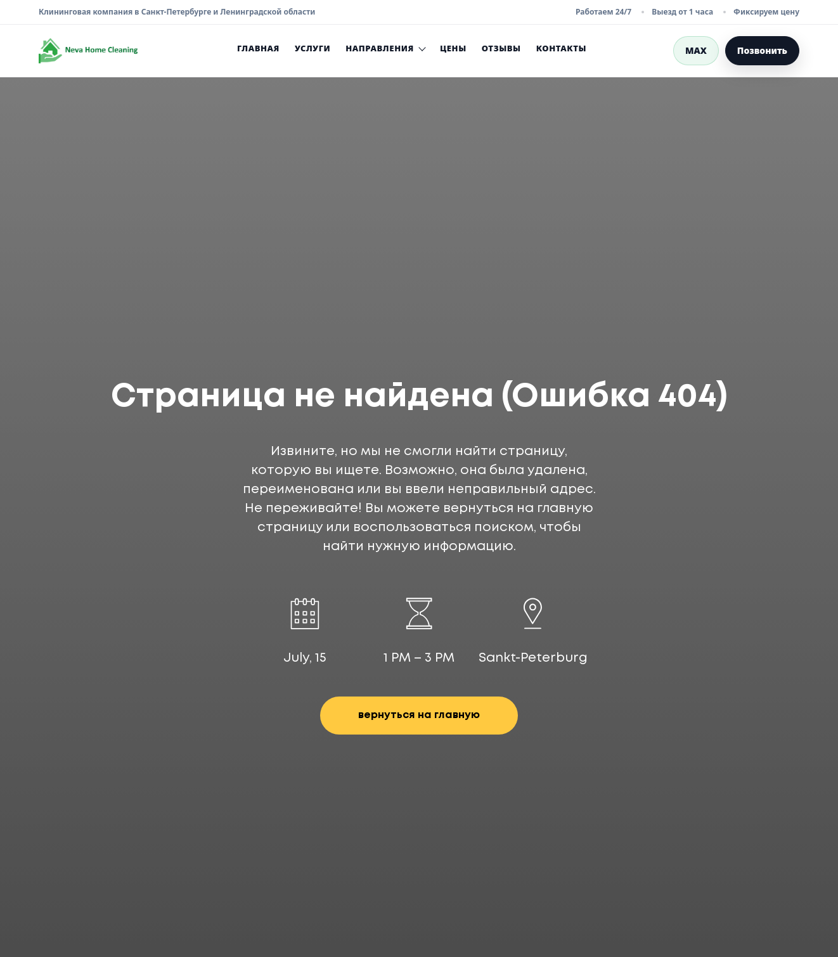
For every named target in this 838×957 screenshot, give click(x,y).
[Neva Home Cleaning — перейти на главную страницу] (88, 50)
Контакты (561, 48)
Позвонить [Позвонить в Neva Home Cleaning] (762, 50)
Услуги (312, 48)
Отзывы (501, 48)
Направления (385, 49)
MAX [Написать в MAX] (696, 50)
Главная (258, 48)
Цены (453, 48)
